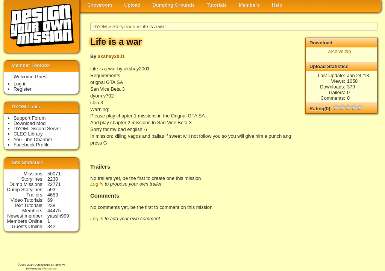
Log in (96, 184)
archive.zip (339, 51)
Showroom (99, 5)
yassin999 (58, 216)
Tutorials (217, 5)
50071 (54, 174)
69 (50, 200)
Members (249, 5)
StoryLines (123, 26)
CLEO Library (28, 134)
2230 (52, 179)
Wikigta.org (49, 268)
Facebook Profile (32, 145)
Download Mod (29, 123)
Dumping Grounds (174, 5)
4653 (52, 195)
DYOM (99, 26)
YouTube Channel (33, 139)
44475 (54, 210)
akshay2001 (111, 56)
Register (23, 89)
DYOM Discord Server (37, 128)
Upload (132, 5)
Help (277, 5)
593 (51, 189)
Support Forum (29, 118)
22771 (54, 184)
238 (51, 205)
